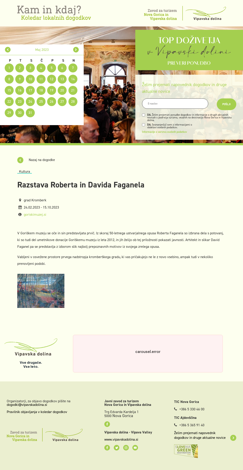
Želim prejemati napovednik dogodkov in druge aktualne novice (205, 435)
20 (62, 90)
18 (41, 90)
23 (20, 101)
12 (51, 79)
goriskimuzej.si (35, 214)
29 (9, 112)
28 (73, 101)
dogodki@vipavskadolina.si (27, 404)
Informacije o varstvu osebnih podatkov (164, 132)
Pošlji (226, 104)
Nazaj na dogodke (36, 159)
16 (20, 90)
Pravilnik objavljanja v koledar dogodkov (37, 411)
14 (73, 79)
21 (73, 90)
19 (51, 90)
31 (30, 112)
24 (30, 101)
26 (51, 101)
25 (41, 101)
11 (41, 79)
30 (20, 112)
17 (30, 90)
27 (62, 101)
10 (30, 79)
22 (9, 101)
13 (62, 79)
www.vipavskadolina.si (121, 439)
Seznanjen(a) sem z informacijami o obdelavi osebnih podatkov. (169, 126)
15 (9, 90)
